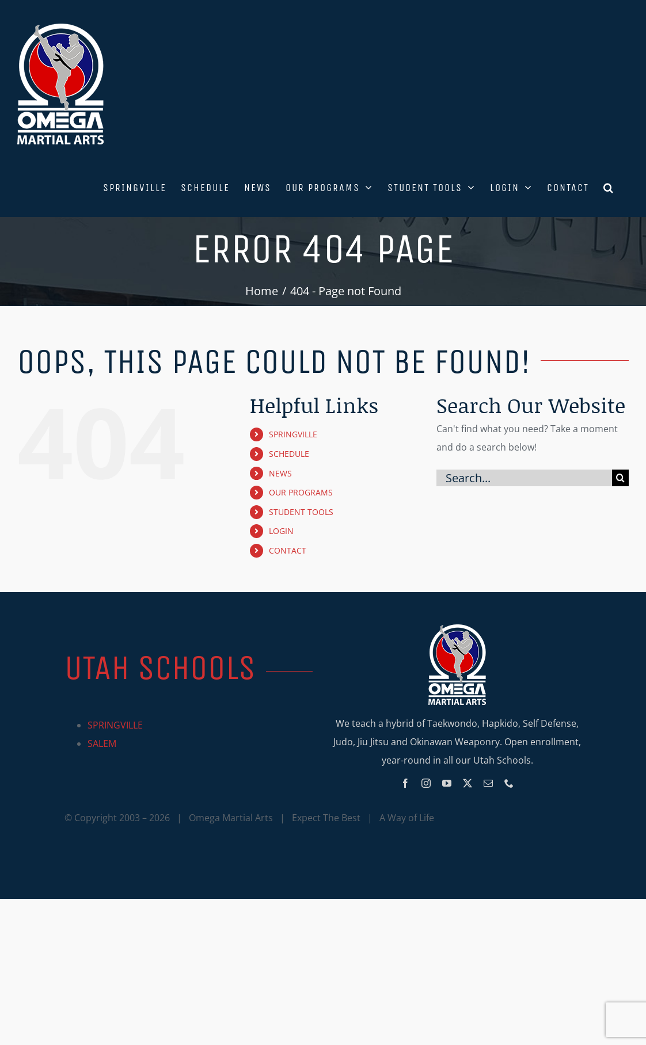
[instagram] (426, 783)
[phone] (509, 783)
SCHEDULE (289, 453)
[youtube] (446, 783)
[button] (608, 186)
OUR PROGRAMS (301, 492)
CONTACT (287, 550)
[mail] (488, 783)
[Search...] (524, 478)
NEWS (280, 473)
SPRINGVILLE (293, 434)
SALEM (102, 743)
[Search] (620, 478)
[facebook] (405, 783)
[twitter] (467, 783)
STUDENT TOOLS (301, 511)
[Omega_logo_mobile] (457, 629)
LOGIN (281, 530)
